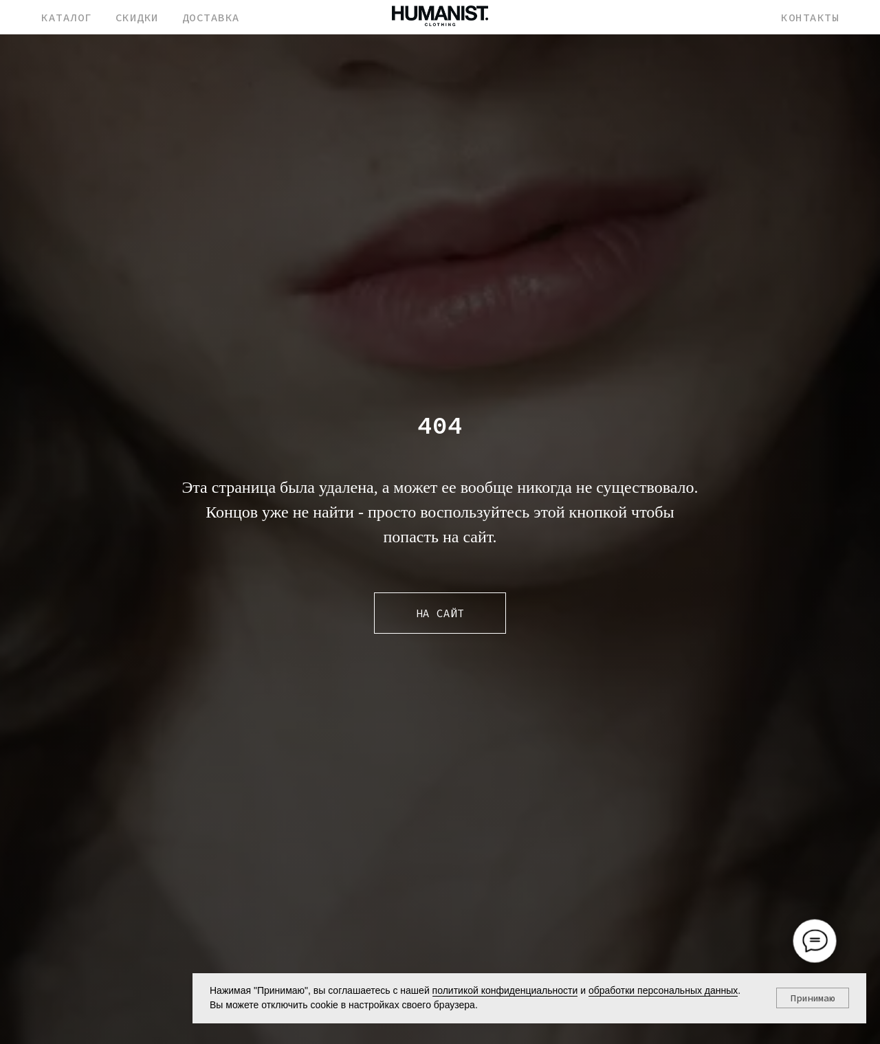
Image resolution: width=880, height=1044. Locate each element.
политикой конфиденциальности (505, 990)
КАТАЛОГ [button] (66, 17)
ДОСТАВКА (211, 17)
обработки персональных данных (663, 990)
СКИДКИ (137, 17)
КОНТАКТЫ (810, 17)
